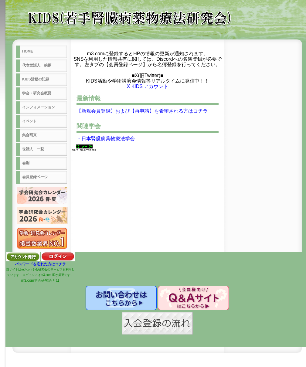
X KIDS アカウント (147, 86)
